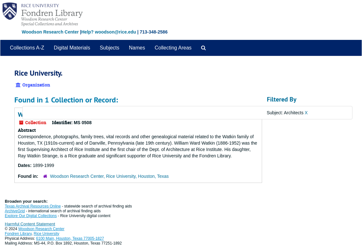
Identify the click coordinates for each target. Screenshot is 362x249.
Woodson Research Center (50, 31)
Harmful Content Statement (30, 224)
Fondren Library (18, 233)
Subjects (109, 47)
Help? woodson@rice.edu (108, 31)
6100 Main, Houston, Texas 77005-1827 (70, 238)
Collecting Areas (173, 47)
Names (137, 47)
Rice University (46, 233)
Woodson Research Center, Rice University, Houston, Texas (109, 176)
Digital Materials (72, 47)
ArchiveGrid (15, 211)
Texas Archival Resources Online (33, 206)
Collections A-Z (27, 47)
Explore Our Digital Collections (31, 216)
